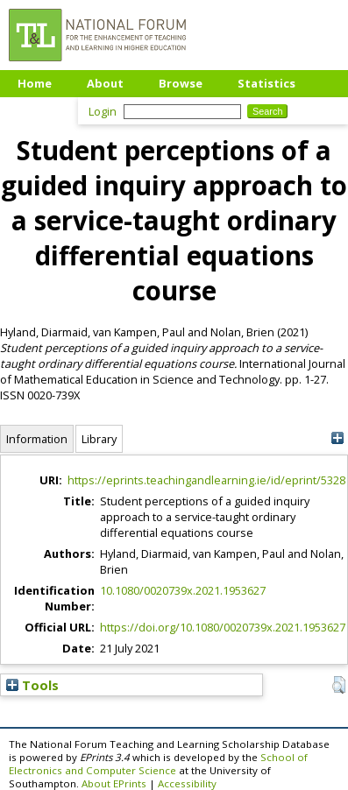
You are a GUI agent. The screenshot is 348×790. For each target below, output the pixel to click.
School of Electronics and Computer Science (158, 764)
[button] (338, 685)
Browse (180, 83)
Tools (32, 685)
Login (103, 111)
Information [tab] (36, 439)
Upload (39, 109)
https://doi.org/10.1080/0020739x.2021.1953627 (222, 627)
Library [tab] (99, 439)
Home (35, 83)
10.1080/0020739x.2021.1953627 (183, 590)
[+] (337, 438)
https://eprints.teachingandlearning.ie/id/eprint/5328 (206, 480)
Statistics (266, 83)
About (105, 83)
